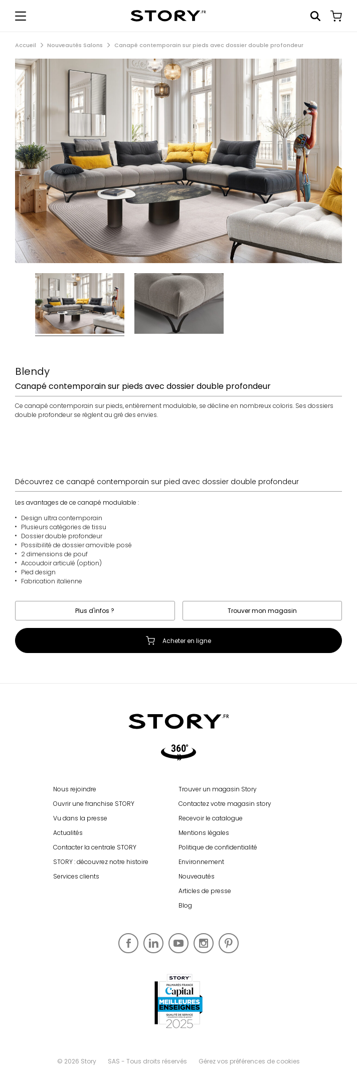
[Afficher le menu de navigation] (20, 16)
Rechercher (315, 16)
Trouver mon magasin (262, 610)
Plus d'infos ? (94, 610)
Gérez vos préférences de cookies (249, 1061)
